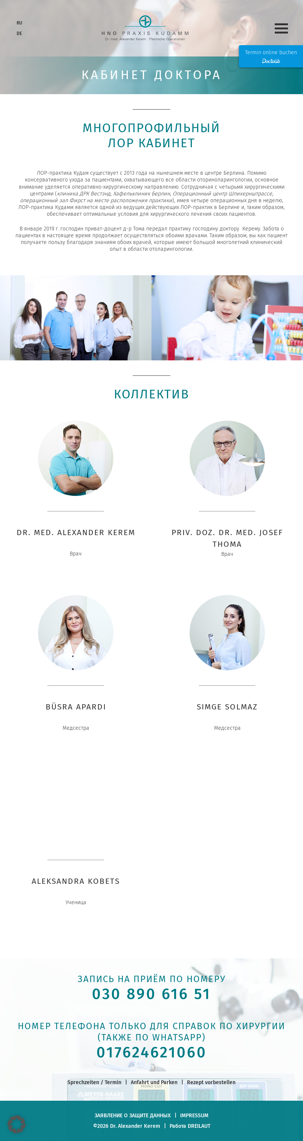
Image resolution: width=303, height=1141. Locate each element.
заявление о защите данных (133, 1115)
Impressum (194, 1115)
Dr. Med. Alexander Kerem (76, 532)
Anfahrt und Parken (154, 1082)
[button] (16, 1124)
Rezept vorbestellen (211, 1082)
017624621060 (151, 1052)
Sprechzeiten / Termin (94, 1082)
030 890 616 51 (151, 994)
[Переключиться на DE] (18, 34)
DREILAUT (199, 1126)
